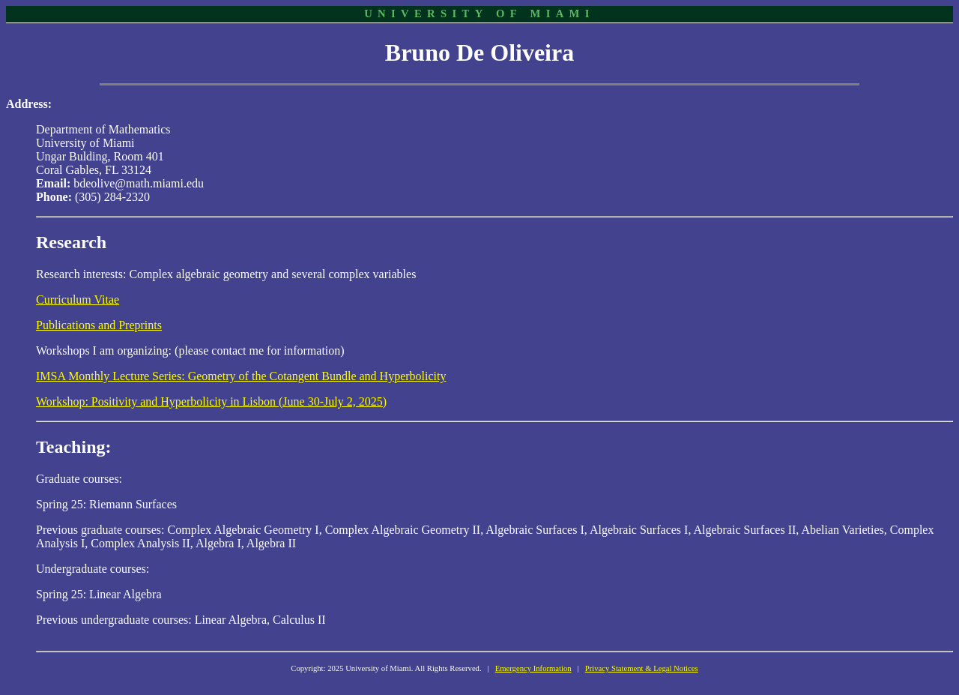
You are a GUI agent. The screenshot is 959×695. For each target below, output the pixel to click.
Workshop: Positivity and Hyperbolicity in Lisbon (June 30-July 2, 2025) (211, 401)
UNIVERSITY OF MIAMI (479, 13)
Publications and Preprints (99, 325)
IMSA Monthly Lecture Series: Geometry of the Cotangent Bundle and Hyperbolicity (241, 376)
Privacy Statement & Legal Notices (641, 668)
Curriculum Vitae (77, 299)
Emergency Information (533, 668)
